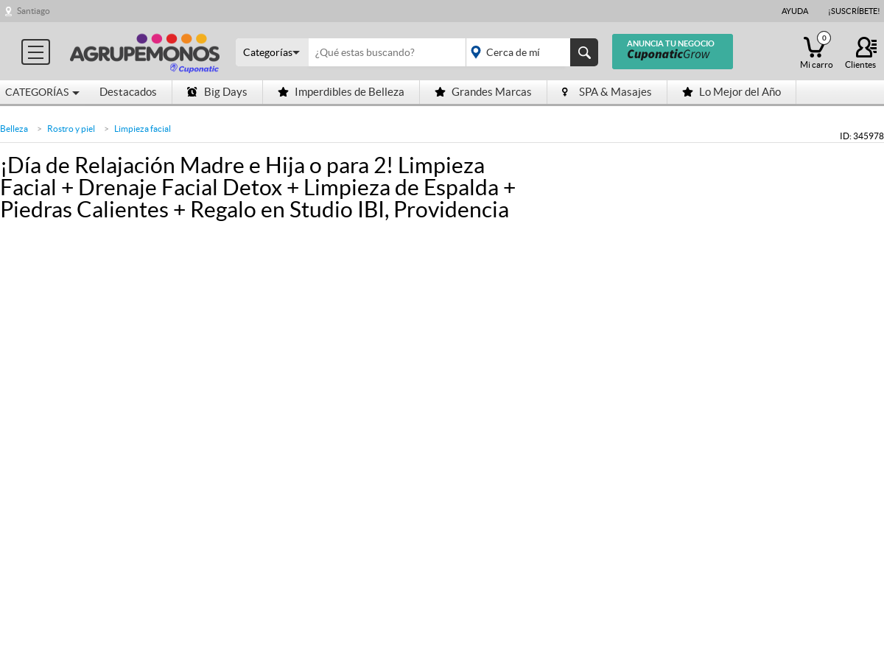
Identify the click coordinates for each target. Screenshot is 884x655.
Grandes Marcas (483, 91)
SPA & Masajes (607, 91)
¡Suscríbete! (854, 11)
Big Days (217, 91)
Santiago (33, 10)
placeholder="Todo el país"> (529, 52)
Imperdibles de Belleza (341, 91)
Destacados (128, 91)
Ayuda (795, 11)
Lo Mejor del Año (731, 91)
